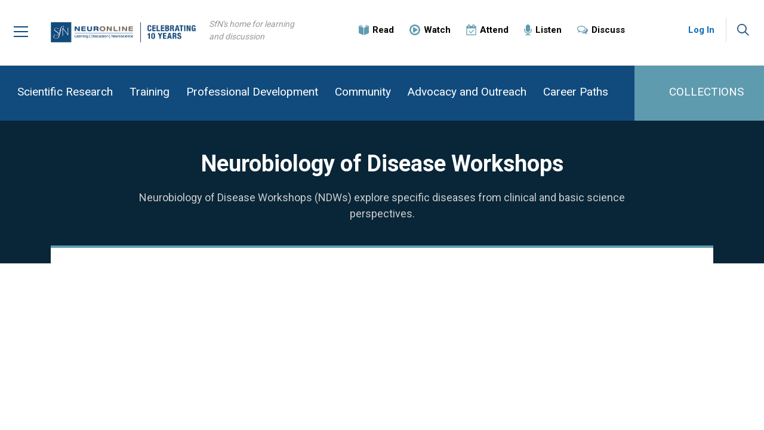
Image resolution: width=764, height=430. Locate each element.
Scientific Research (65, 92)
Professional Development (252, 92)
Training (150, 92)
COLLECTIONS (706, 92)
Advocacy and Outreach (467, 92)
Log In (701, 29)
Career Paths (575, 92)
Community (363, 92)
